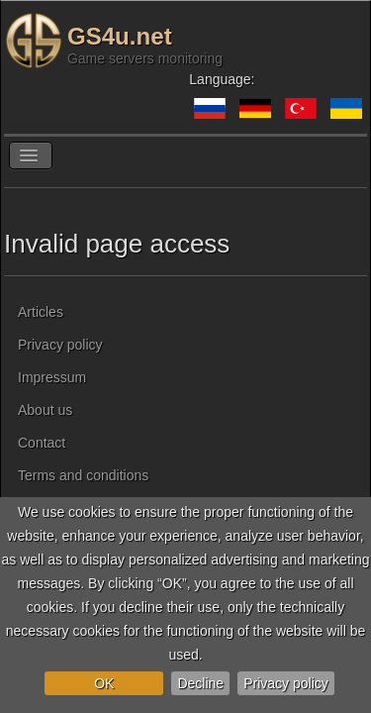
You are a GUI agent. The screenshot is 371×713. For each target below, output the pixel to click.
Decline (200, 683)
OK (104, 683)
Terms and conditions (83, 475)
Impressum (52, 377)
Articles (40, 312)
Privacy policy (285, 683)
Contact (41, 443)
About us (45, 410)
